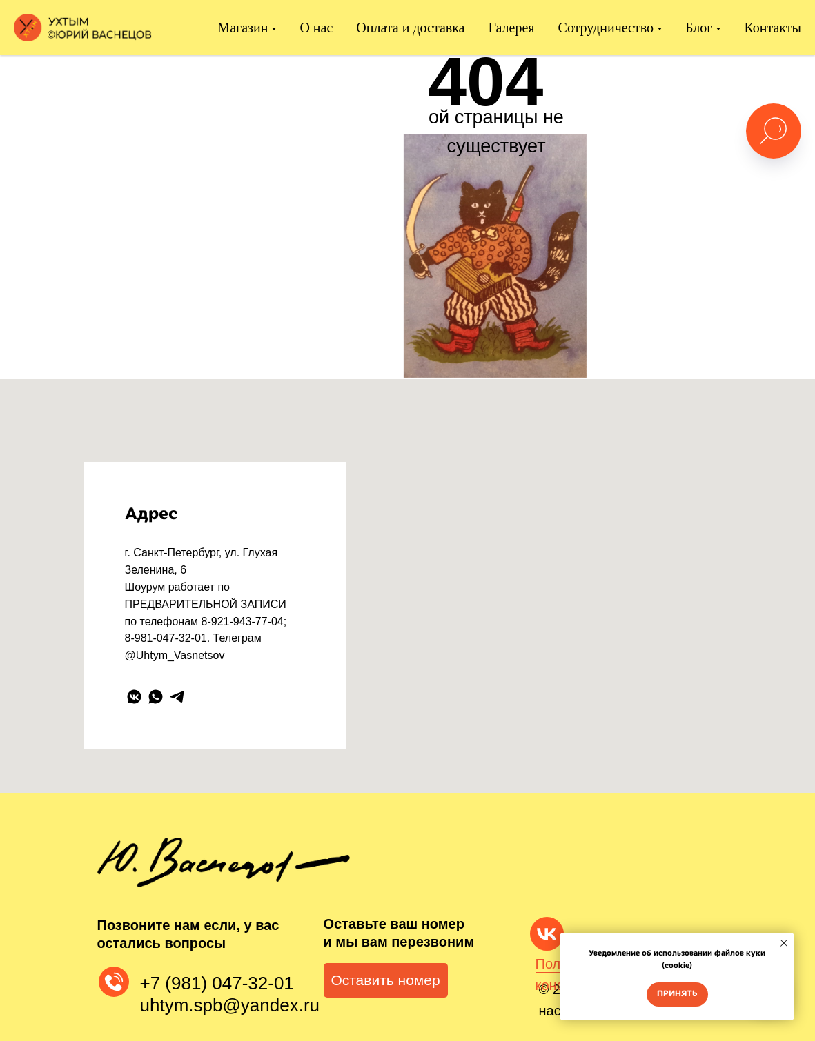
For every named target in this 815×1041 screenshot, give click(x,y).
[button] (386, 980)
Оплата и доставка (410, 27)
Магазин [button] (242, 27)
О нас (316, 27)
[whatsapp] (155, 696)
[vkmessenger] (134, 696)
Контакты (772, 27)
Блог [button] (698, 27)
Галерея (512, 27)
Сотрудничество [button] (606, 27)
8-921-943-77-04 (243, 621)
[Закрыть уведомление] (784, 943)
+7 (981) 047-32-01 (217, 983)
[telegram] (177, 696)
